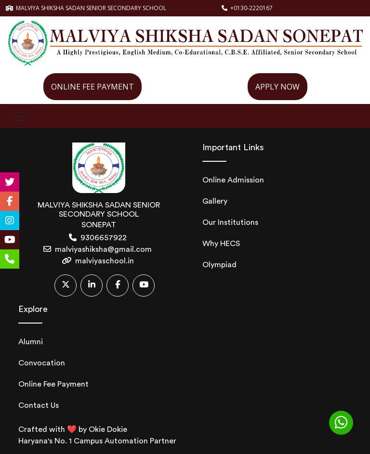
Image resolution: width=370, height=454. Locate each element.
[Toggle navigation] (19, 116)
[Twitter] (65, 285)
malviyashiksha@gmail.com (103, 249)
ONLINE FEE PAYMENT (92, 86)
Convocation (41, 363)
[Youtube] (143, 285)
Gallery (214, 201)
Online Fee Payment (53, 384)
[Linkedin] (91, 285)
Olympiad (219, 265)
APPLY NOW (277, 86)
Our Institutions (230, 222)
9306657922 (103, 238)
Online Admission (233, 180)
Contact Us (38, 405)
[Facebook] (117, 285)
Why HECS (221, 243)
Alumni (30, 342)
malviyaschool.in (104, 261)
